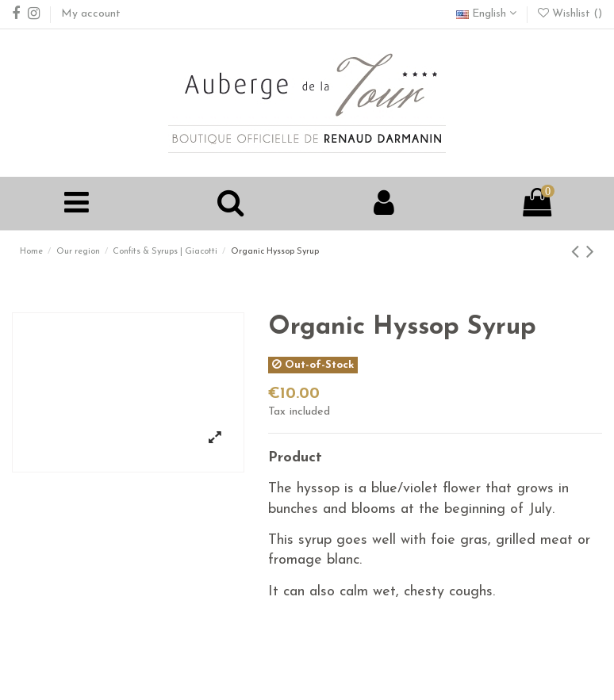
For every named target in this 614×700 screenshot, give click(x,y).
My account (91, 14)
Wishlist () (570, 14)
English (486, 14)
